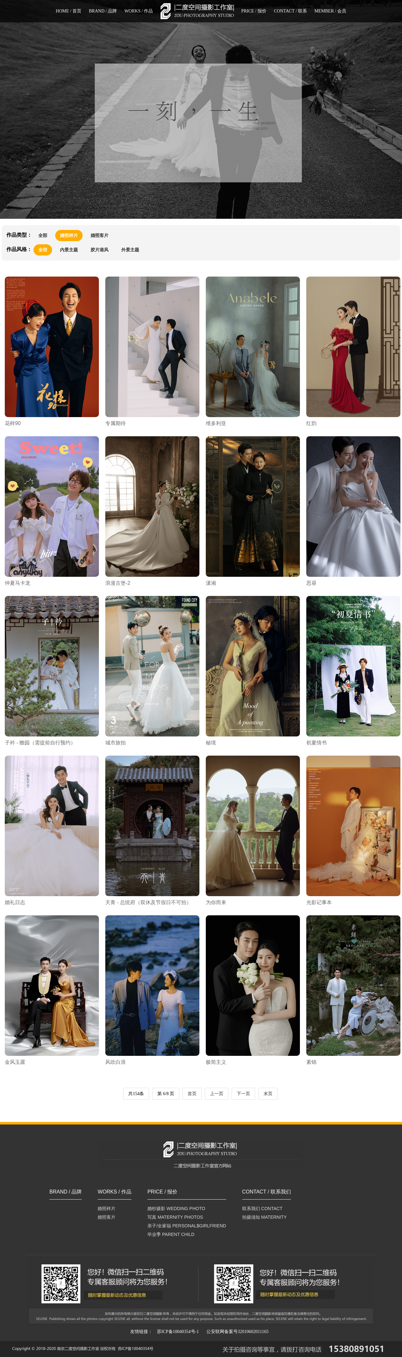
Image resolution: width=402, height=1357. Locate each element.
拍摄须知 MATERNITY (264, 1217)
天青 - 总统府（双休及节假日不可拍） (148, 902)
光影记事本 (319, 902)
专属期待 (115, 423)
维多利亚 (216, 423)
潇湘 (211, 583)
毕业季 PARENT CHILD (170, 1234)
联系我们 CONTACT (262, 1208)
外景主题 (130, 250)
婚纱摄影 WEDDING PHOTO (176, 1208)
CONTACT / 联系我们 (266, 1191)
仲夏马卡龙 (17, 583)
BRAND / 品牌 (103, 11)
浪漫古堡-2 (117, 583)
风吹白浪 (115, 1062)
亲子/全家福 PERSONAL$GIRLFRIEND (186, 1225)
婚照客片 (99, 235)
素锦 (311, 1062)
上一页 (216, 1093)
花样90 (13, 423)
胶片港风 (99, 250)
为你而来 (216, 902)
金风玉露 (15, 1062)
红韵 (311, 423)
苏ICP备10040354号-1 (178, 1331)
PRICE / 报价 (253, 11)
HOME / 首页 (68, 11)
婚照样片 (69, 235)
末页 (268, 1093)
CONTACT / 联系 (290, 11)
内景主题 (69, 250)
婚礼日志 (15, 902)
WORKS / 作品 (138, 11)
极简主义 (216, 1062)
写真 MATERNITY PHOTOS (175, 1217)
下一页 (243, 1093)
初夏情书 (316, 742)
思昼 (311, 583)
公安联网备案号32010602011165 (237, 1331)
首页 (192, 1093)
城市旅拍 (115, 742)
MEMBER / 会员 (330, 11)
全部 (42, 235)
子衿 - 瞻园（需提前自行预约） (40, 742)
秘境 (211, 742)
